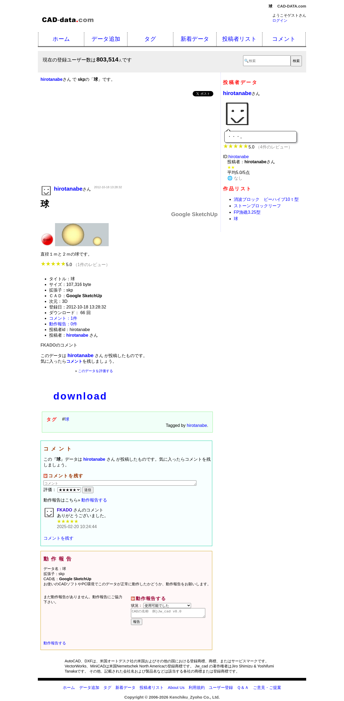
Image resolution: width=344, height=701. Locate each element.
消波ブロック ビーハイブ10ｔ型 (266, 199)
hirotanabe (197, 425)
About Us (176, 689)
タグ (150, 39)
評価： (62, 489)
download (80, 396)
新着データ (195, 39)
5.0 (75, 264)
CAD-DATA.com (291, 6)
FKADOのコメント (59, 345)
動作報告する (94, 500)
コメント (284, 39)
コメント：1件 (63, 318)
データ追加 (106, 39)
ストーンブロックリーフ (257, 206)
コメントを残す (58, 538)
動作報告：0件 (63, 324)
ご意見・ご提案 (267, 689)
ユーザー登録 (221, 689)
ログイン (279, 20)
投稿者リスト (239, 39)
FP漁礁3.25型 (247, 212)
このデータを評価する (95, 371)
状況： (161, 605)
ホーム (61, 39)
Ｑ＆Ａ (243, 689)
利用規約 (197, 689)
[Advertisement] (129, 141)
